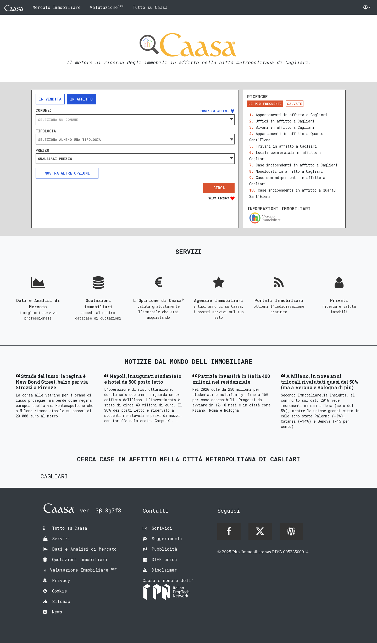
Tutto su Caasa (150, 7)
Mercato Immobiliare (57, 7)
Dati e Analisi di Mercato (84, 549)
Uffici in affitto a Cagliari (285, 121)
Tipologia (46, 131)
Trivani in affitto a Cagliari (286, 146)
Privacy (61, 580)
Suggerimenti (167, 538)
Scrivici (162, 528)
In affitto (81, 99)
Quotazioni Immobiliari (80, 559)
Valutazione (106, 7)
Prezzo (42, 150)
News (57, 611)
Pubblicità (164, 549)
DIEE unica (164, 559)
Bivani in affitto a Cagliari (285, 127)
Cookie (59, 591)
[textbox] (135, 119)
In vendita (50, 99)
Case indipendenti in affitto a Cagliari (296, 165)
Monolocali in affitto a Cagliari (289, 171)
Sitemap (61, 601)
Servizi (61, 538)
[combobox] (135, 119)
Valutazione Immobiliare (83, 570)
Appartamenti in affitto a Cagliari (291, 114)
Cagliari (54, 476)
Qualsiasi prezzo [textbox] (55, 158)
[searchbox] (135, 139)
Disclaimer (164, 570)
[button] (367, 7)
